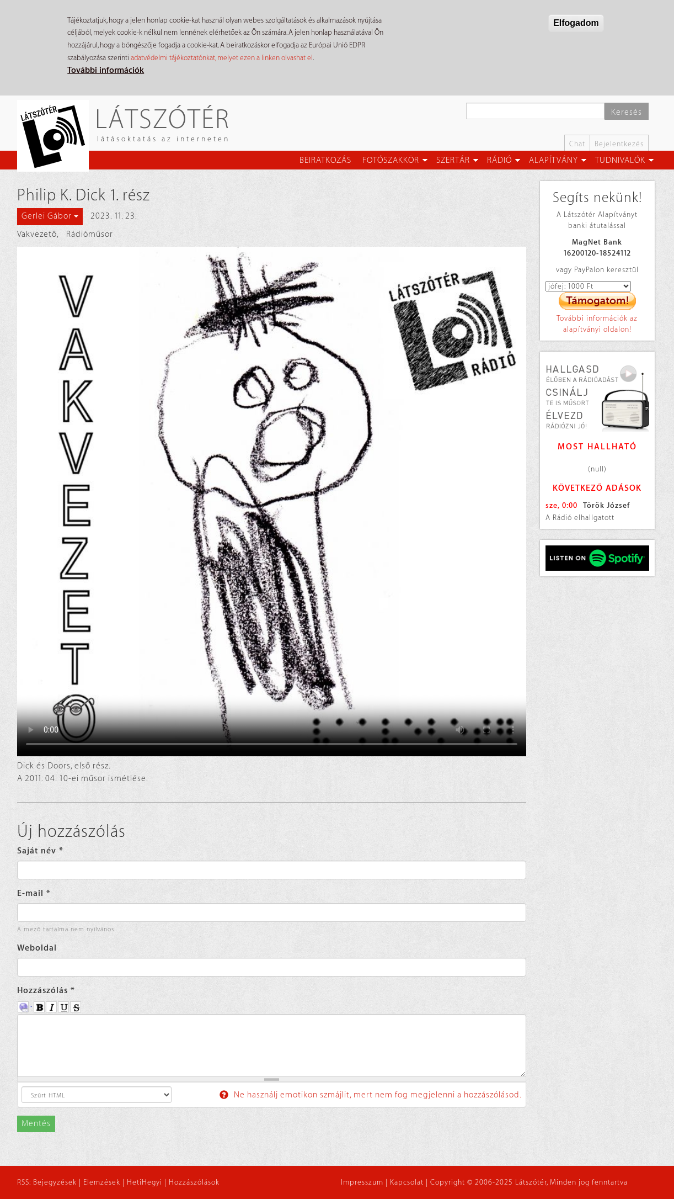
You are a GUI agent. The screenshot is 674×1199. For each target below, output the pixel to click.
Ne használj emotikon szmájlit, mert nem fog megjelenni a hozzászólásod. (371, 1095)
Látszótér (162, 118)
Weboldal (37, 948)
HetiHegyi (144, 1182)
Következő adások (597, 488)
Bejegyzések (55, 1182)
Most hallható (597, 447)
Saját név (40, 851)
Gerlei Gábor (50, 216)
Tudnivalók (620, 160)
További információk (105, 70)
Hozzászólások (194, 1182)
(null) (597, 469)
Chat (577, 144)
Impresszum (362, 1182)
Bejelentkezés (619, 144)
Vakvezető (37, 234)
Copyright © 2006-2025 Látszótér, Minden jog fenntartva (529, 1182)
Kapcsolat (407, 1182)
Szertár (453, 160)
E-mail (34, 893)
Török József (606, 505)
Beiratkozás (325, 160)
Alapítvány (553, 160)
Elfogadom (576, 23)
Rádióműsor (89, 234)
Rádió (499, 160)
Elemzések (101, 1182)
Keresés (626, 112)
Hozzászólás (46, 990)
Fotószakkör (390, 160)
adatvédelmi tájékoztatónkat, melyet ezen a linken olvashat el (222, 58)
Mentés (36, 1123)
